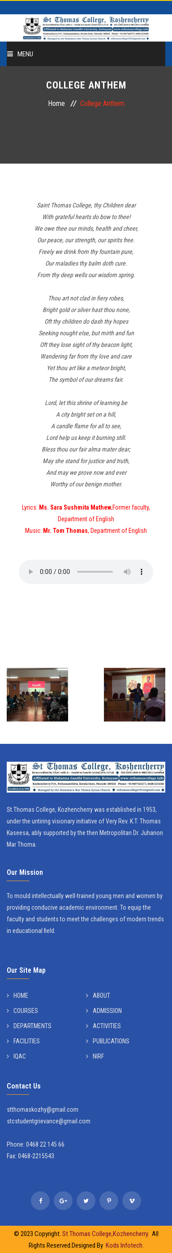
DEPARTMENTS (29, 1025)
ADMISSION (104, 1010)
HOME (17, 995)
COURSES (22, 1010)
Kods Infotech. (125, 1245)
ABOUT (98, 995)
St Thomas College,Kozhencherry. (107, 1234)
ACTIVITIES (103, 1025)
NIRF (95, 1056)
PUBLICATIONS (107, 1041)
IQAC (16, 1056)
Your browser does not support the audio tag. (86, 572)
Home (56, 103)
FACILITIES (23, 1041)
